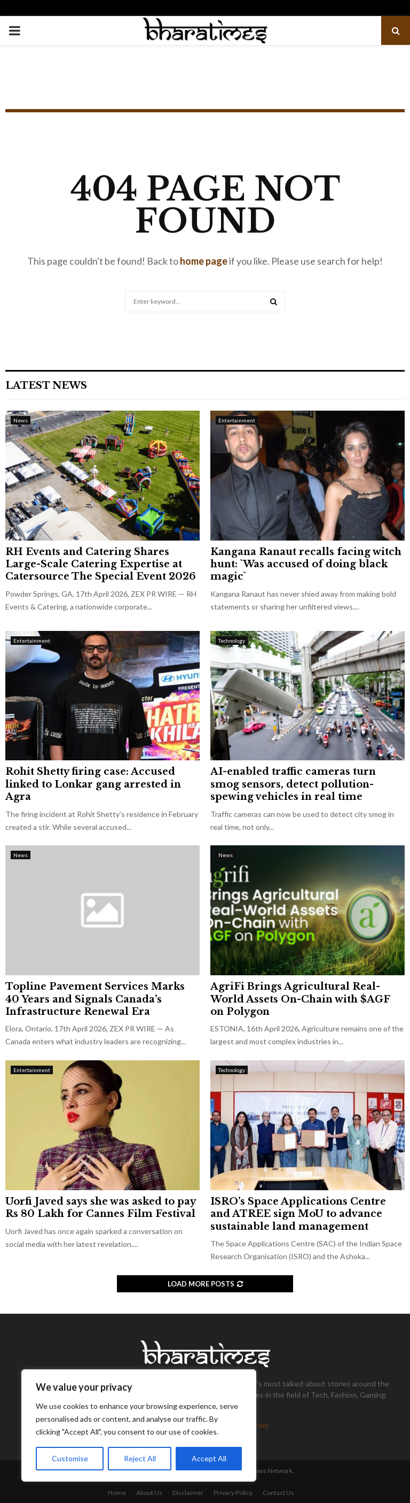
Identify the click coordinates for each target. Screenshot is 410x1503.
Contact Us (278, 1493)
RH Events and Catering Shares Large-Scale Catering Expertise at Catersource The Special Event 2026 (100, 564)
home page (203, 261)
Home (117, 1493)
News (20, 420)
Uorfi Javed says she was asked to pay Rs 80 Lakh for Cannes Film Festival (100, 1208)
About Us (149, 1493)
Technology (231, 640)
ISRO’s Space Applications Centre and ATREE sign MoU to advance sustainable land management (298, 1214)
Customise (70, 1458)
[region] (138, 1425)
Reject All (140, 1458)
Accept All (209, 1458)
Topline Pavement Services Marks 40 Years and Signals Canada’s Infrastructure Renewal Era (95, 999)
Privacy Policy (233, 1493)
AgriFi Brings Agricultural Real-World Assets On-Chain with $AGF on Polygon (300, 999)
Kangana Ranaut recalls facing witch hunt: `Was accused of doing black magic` (305, 564)
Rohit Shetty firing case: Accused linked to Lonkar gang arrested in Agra (93, 784)
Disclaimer (187, 1493)
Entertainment (236, 420)
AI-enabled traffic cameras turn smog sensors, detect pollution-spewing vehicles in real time (293, 784)
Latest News (46, 385)
